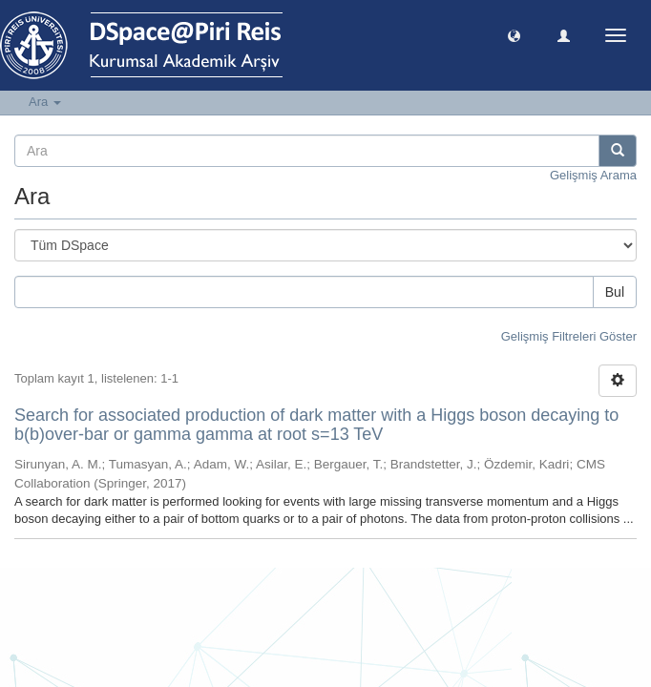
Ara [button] (45, 101)
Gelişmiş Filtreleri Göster (569, 336)
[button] (514, 35)
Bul (614, 292)
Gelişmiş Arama (593, 175)
